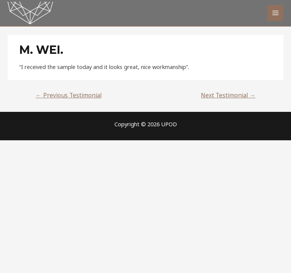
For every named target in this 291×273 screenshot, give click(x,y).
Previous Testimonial (69, 95)
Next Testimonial (228, 95)
